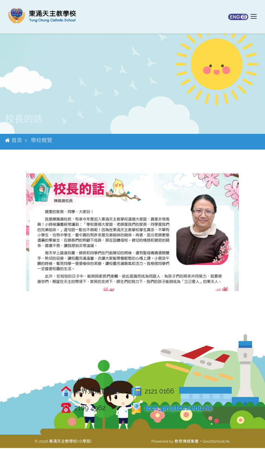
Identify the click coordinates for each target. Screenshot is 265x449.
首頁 (16, 141)
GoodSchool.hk (216, 442)
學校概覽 (41, 141)
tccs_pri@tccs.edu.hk (178, 409)
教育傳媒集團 (186, 442)
